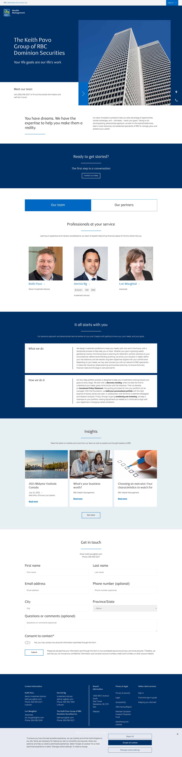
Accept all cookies (130, 743)
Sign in (141, 693)
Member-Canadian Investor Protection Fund (123, 714)
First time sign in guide (147, 698)
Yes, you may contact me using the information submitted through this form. (65, 642)
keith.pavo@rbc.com (33, 699)
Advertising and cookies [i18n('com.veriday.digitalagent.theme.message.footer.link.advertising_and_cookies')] (122, 723)
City (28, 602)
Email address (35, 584)
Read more (33, 501)
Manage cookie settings (130, 750)
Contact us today (91, 176)
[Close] (177, 734)
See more (91, 515)
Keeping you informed (147, 702)
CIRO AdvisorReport (124, 707)
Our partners (124, 205)
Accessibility (121, 702)
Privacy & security (123, 693)
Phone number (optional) (111, 584)
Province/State (103, 602)
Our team (58, 205)
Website (96, 711)
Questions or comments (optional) (50, 616)
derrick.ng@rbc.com (65, 699)
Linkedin (28, 705)
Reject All (130, 737)
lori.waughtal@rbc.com (34, 717)
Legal (118, 698)
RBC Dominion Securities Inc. (16, 3)
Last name (100, 566)
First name (32, 566)
